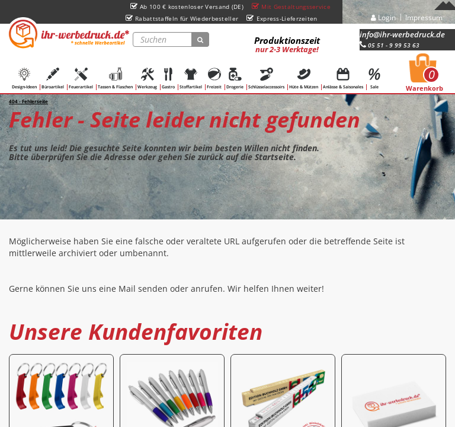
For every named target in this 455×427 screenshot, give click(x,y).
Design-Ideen (24, 79)
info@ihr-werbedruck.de (402, 34)
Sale (374, 79)
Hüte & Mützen (303, 79)
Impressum (424, 17)
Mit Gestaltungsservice (291, 6)
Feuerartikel (81, 79)
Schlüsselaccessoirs (266, 79)
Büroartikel (52, 79)
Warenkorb (424, 75)
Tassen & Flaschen (115, 79)
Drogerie (234, 79)
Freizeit (214, 79)
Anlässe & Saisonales (343, 79)
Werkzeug (147, 79)
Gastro (168, 79)
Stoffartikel (191, 79)
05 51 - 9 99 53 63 (389, 45)
